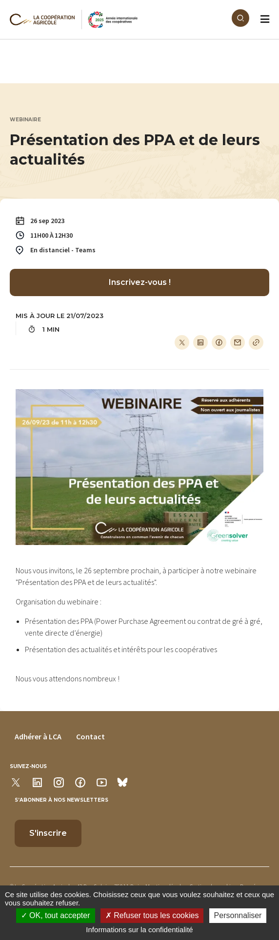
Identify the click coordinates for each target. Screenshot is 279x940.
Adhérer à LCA (38, 736)
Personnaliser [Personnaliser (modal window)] (238, 915)
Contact (90, 736)
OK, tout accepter (55, 915)
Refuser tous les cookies (152, 915)
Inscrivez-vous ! (140, 282)
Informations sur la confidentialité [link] (139, 929)
